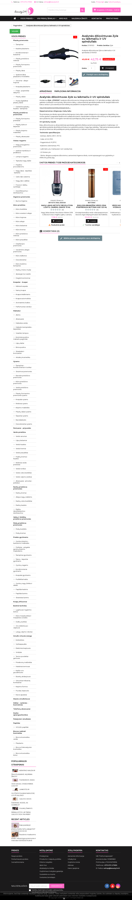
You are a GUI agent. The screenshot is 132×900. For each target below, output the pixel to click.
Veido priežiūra (19, 432)
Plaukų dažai (20, 97)
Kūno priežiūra (19, 205)
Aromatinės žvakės (23, 303)
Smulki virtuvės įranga (22, 636)
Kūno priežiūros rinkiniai (20, 234)
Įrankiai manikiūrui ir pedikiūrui (22, 151)
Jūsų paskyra (75, 850)
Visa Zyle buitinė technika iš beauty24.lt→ (55, 108)
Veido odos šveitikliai (24, 473)
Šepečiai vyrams (22, 416)
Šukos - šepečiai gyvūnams (20, 560)
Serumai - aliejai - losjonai (21, 81)
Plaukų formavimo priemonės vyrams (21, 394)
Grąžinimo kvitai (74, 862)
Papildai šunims (21, 593)
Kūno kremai (20, 230)
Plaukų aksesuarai (22, 136)
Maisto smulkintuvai (21, 699)
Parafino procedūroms (18, 166)
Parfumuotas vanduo (24, 307)
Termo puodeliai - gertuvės (21, 657)
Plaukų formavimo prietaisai (21, 119)
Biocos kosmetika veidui (21, 738)
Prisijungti (100, 2)
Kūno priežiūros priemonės (20, 382)
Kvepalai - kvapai (20, 282)
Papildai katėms (22, 589)
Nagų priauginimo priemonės (21, 145)
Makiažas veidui (22, 323)
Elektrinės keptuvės (23, 648)
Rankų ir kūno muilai (23, 270)
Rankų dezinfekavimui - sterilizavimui (19, 511)
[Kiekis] (91, 68)
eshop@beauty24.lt (51, 2)
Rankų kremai (21, 493)
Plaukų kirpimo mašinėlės (20, 131)
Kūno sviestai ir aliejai (24, 213)
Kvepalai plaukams (23, 86)
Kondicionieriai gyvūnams (20, 570)
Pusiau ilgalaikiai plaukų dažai (20, 102)
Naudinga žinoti (79, 18)
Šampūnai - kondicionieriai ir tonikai (22, 366)
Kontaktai (97, 18)
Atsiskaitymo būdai (47, 868)
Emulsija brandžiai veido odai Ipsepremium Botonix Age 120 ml (91, 206)
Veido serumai (21, 436)
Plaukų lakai (20, 70)
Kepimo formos (22, 686)
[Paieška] (66, 10)
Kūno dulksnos (21, 256)
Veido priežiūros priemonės (20, 388)
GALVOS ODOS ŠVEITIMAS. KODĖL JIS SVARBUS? (21, 802)
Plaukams (19, 743)
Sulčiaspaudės (21, 644)
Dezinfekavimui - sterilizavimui (21, 192)
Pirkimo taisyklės (46, 862)
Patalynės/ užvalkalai (22, 719)
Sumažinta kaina (17, 862)
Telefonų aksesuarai (21, 709)
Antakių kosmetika (23, 357)
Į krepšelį (108, 68)
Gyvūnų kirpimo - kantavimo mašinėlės (21, 542)
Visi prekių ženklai (46, 18)
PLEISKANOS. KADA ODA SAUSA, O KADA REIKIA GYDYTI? (23, 783)
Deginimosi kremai (23, 278)
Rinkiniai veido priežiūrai (20, 463)
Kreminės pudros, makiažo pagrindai (21, 338)
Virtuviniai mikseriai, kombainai (22, 681)
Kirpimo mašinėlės (22, 408)
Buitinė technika (20, 606)
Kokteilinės (20, 640)
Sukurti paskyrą (114, 2)
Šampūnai (19, 44)
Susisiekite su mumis (47, 874)
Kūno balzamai (21, 225)
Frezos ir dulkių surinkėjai (20, 186)
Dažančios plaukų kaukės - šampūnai (21, 107)
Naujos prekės (16, 856)
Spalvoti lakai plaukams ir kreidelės (21, 75)
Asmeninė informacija (76, 856)
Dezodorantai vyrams (24, 424)
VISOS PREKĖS (26, 18)
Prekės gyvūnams (20, 537)
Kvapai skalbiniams (23, 294)
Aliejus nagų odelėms (24, 497)
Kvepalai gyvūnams (23, 575)
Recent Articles (20, 819)
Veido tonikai (21, 469)
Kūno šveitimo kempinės (20, 265)
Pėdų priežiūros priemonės (19, 524)
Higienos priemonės (21, 197)
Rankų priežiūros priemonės (20, 488)
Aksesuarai (20, 319)
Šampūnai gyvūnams (23, 555)
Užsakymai (72, 859)
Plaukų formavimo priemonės (21, 65)
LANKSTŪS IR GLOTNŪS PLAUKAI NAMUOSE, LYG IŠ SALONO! (23, 792)
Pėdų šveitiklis (21, 529)
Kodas (84, 45)
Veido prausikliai (22, 453)
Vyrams (16, 361)
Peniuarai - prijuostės (22, 428)
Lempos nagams (22, 157)
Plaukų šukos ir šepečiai (20, 125)
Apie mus (63, 18)
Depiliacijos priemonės (19, 245)
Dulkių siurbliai (21, 622)
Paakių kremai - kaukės (20, 458)
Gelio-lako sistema (23, 177)
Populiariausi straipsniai (19, 763)
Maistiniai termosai (23, 666)
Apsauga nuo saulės (23, 274)
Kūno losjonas (21, 217)
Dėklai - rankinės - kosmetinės (20, 704)
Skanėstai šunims (22, 597)
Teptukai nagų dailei (23, 161)
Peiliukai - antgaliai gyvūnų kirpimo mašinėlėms (21, 549)
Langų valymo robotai (24, 632)
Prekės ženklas (103, 45)
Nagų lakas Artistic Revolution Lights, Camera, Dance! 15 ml (57, 206)
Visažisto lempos (22, 333)
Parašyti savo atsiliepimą (95, 74)
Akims (18, 315)
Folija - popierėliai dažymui (21, 91)
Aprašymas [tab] (46, 91)
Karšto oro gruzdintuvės (18, 671)
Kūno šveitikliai (21, 209)
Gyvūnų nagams (22, 565)
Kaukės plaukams (22, 48)
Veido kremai (21, 448)
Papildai (16, 723)
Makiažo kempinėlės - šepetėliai (22, 328)
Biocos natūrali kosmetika (19, 732)
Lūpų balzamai (21, 440)
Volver (15, 31)
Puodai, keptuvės (22, 691)
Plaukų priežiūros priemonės (20, 113)
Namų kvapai (21, 290)
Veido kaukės (21, 444)
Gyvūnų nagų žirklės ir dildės (22, 584)
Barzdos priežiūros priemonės (21, 376)
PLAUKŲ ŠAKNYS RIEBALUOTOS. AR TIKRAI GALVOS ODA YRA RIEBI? (21, 811)
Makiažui (17, 311)
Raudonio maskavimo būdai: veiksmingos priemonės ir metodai (23, 837)
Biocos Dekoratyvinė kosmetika (22, 748)
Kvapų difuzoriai (20, 602)
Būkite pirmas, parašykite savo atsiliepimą (80, 238)
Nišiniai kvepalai (22, 286)
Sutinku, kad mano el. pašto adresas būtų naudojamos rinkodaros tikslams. (47, 891)
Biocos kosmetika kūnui (21, 754)
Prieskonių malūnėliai (24, 662)
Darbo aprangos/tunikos (20, 714)
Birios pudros (21, 347)
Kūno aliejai (20, 221)
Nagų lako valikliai (22, 181)
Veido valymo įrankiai (24, 477)
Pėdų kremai (21, 533)
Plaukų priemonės (20, 40)
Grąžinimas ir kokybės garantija (51, 871)
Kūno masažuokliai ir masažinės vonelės (22, 617)
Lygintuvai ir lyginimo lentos (22, 611)
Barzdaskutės (21, 420)
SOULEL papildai (22, 727)
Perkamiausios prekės (19, 859)
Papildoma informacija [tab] (67, 91)
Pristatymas (112, 18)
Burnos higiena (21, 201)
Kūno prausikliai (21, 240)
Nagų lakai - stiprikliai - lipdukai (22, 172)
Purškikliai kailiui (22, 579)
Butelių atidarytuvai (23, 676)
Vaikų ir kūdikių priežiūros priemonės (22, 518)
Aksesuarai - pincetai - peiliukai (22, 482)
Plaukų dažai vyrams (23, 412)
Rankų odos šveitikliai (24, 501)
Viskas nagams (19, 141)
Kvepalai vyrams (22, 399)
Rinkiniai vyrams (22, 403)
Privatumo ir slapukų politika (50, 859)
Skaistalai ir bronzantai (18, 352)
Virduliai (19, 652)
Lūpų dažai (20, 343)
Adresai (71, 865)
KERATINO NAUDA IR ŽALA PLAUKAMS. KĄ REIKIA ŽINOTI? (23, 773)
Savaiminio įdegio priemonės (21, 251)
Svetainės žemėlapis (47, 877)
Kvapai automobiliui (23, 298)
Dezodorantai (21, 260)
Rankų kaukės (21, 505)
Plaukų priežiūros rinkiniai (21, 59)
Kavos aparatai (21, 695)
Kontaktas (102, 850)
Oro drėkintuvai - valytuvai (21, 627)
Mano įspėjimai (73, 868)
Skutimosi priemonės (24, 371)
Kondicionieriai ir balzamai (20, 53)
